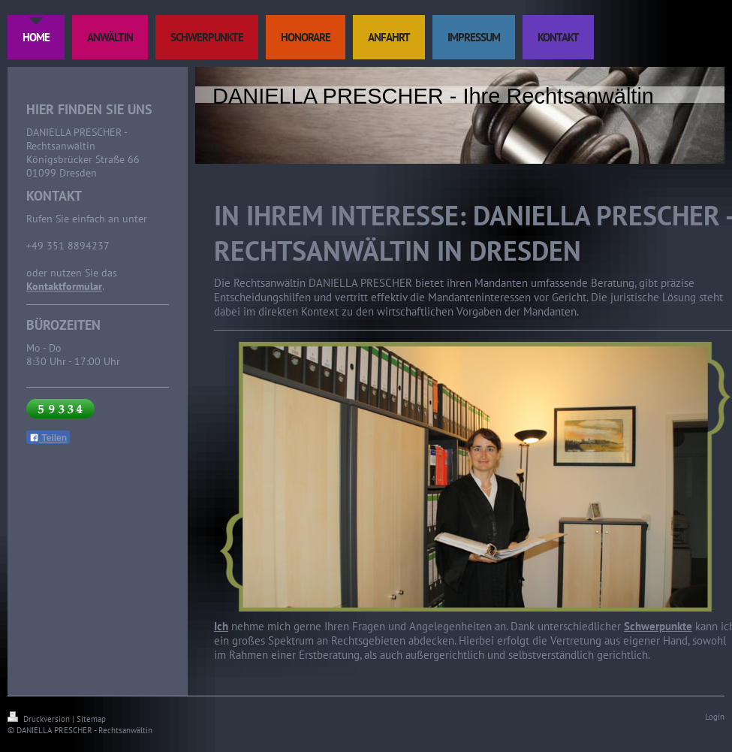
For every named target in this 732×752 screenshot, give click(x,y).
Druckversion (40, 719)
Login (714, 716)
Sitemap (91, 719)
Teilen (48, 438)
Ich (221, 626)
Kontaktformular (64, 286)
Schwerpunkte (658, 626)
